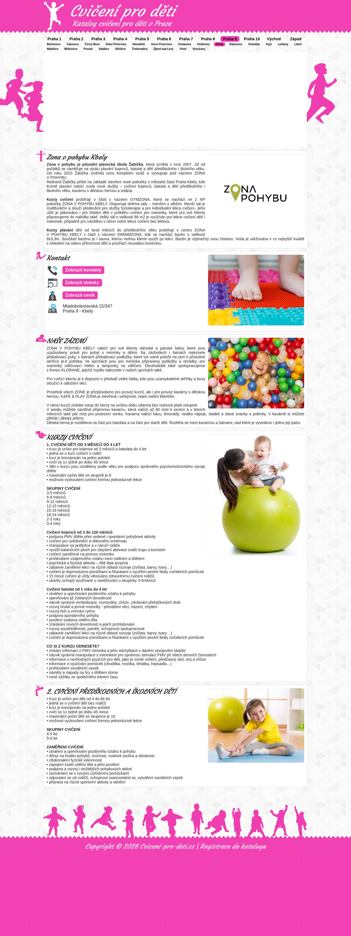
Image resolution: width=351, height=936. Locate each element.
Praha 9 (230, 39)
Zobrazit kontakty (83, 270)
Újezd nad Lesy (164, 48)
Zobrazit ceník (80, 295)
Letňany (283, 44)
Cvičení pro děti (122, 11)
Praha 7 (186, 39)
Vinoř (183, 48)
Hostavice (184, 44)
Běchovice (54, 44)
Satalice (104, 48)
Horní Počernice (161, 44)
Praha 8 (208, 39)
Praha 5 (142, 39)
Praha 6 (164, 39)
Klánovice (235, 44)
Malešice (52, 48)
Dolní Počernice (116, 44)
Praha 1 (54, 39)
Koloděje (254, 44)
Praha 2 (76, 39)
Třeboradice (140, 48)
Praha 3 (98, 39)
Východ (274, 39)
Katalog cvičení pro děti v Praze (121, 23)
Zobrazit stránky (82, 282)
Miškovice (71, 48)
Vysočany (199, 48)
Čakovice (73, 44)
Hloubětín (138, 44)
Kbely (219, 44)
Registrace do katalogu (233, 846)
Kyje (269, 44)
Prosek (88, 48)
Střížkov (120, 48)
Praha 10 (252, 39)
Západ (295, 39)
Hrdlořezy (203, 44)
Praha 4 (120, 39)
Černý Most (92, 44)
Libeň (298, 44)
